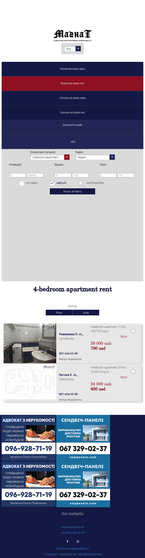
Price (59, 312)
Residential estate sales (72, 69)
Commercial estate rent (72, 112)
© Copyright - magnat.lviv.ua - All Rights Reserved (72, 554)
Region (96, 157)
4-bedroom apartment (50, 157)
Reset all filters (72, 191)
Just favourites (94, 183)
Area (86, 312)
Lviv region (31, 183)
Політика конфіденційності (72, 548)
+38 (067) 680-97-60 (72, 532)
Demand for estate (72, 125)
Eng (73, 48)
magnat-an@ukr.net (72, 527)
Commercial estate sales (72, 98)
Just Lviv (61, 183)
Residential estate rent (72, 83)
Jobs (72, 141)
